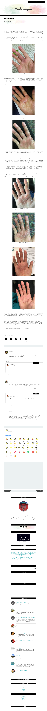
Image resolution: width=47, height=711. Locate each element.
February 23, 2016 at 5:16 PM (14, 396)
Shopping (34, 558)
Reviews (23, 558)
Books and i (31, 552)
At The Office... (18, 552)
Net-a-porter (23, 700)
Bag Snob (23, 696)
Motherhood (21, 556)
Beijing (22, 552)
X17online (23, 690)
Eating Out (27, 553)
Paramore (23, 689)
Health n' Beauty (26, 554)
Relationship (19, 558)
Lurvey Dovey (14, 556)
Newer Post (7, 490)
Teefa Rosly (12, 364)
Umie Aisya (11, 351)
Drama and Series (22, 553)
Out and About (22, 557)
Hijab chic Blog (23, 697)
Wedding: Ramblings (17, 560)
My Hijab (23, 699)
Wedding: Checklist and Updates (28, 559)
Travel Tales (19, 559)
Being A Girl (26, 552)
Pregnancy (27, 557)
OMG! (23, 688)
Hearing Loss (32, 554)
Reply (35, 357)
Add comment (23, 424)
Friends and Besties (19, 554)
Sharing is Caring (28, 558)
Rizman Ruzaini (23, 701)
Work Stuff (26, 561)
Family (30, 553)
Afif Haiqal (13, 552)
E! (23, 686)
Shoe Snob (23, 702)
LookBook (23, 698)
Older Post (40, 490)
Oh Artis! (23, 687)
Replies (7, 361)
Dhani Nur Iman (16, 553)
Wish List (29, 560)
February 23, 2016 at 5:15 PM (14, 365)
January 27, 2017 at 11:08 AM (13, 412)
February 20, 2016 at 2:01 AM (13, 352)
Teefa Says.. (23, 9)
